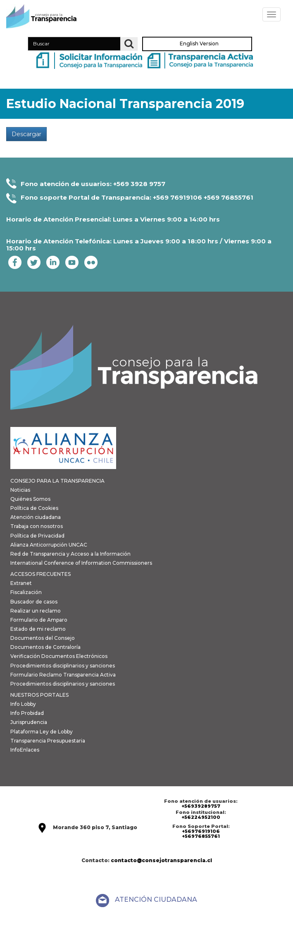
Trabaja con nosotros (36, 526)
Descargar (26, 134)
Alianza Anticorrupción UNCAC (48, 545)
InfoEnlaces (24, 750)
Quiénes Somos (30, 499)
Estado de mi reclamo (38, 629)
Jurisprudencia (28, 722)
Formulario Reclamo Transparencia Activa (63, 675)
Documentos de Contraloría (45, 647)
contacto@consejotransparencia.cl (161, 860)
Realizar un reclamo (35, 611)
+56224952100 (200, 817)
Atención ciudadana (35, 517)
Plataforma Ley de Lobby (41, 732)
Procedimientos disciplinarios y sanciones (62, 666)
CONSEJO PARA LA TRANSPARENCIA (57, 481)
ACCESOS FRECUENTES (40, 574)
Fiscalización (26, 592)
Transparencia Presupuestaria (47, 741)
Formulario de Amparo (38, 620)
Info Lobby (23, 704)
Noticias (20, 490)
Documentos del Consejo (42, 638)
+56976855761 (201, 836)
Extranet (21, 583)
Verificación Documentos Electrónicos (58, 656)
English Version (199, 44)
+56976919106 (201, 831)
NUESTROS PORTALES (39, 695)
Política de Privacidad (37, 536)
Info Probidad (27, 713)
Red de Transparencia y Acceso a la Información (70, 554)
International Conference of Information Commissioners (81, 563)
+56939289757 (200, 806)
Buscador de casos (33, 602)
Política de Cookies (34, 508)
